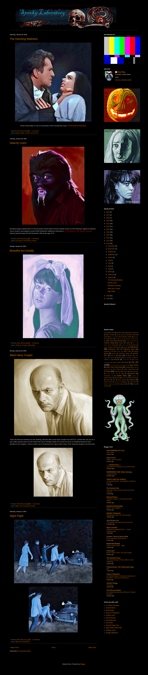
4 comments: (36, 504)
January (111, 277)
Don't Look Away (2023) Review (116, 538)
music (126, 362)
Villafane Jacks (111, 630)
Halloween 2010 (113, 349)
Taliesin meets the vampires (116, 479)
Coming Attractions (131, 341)
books (106, 337)
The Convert (110, 452)
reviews (125, 371)
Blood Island (132, 334)
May (109, 266)
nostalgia (128, 367)
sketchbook (131, 373)
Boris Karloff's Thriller (125, 337)
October (111, 252)
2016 (108, 226)
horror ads (127, 351)
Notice (134, 367)
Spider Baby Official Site (114, 628)
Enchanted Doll (111, 620)
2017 (108, 223)
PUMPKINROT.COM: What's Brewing (119, 472)
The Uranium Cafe (113, 488)
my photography (122, 365)
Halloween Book (129, 349)
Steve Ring (121, 72)
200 (108, 569)
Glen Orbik (109, 623)
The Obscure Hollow (114, 590)
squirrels (117, 377)
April (109, 269)
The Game (110, 585)
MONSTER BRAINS (113, 544)
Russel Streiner (111, 373)
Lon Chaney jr (129, 357)
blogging (119, 334)
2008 (108, 298)
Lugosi (124, 359)
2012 (108, 238)
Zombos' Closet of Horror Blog (117, 536)
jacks (120, 355)
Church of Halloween (112, 613)
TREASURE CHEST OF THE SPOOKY (119, 515)
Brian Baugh (110, 610)
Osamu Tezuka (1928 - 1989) (116, 545)
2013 (108, 235)
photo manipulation (130, 369)
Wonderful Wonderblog (115, 506)
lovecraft (116, 359)
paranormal (107, 369)
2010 (108, 243)
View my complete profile (123, 80)
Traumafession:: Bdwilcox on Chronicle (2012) (121, 466)
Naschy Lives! (18, 142)
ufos (114, 379)
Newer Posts (14, 647)
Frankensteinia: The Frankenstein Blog (120, 567)
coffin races (110, 341)
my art (134, 362)
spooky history (108, 377)
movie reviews (117, 362)
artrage (112, 332)
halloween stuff (108, 351)
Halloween (134, 347)
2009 (108, 296)
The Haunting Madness (24, 38)
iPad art (112, 355)
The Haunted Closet (113, 558)
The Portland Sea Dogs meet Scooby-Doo (120, 522)
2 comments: (36, 131)
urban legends (122, 379)
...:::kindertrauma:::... (114, 465)
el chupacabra (114, 345)
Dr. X (134, 343)
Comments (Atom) (25, 651)
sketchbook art (108, 375)
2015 (108, 229)
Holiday (118, 351)
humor (114, 353)
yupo (134, 384)
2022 (108, 212)
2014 (108, 232)
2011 (108, 241)
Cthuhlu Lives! (110, 615)
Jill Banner (18, 345)
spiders (134, 375)
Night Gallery (134, 365)
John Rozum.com (113, 520)
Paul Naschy (27, 240)
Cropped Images (112, 474)
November (111, 249)
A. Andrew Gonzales (112, 605)
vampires (132, 380)
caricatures (118, 338)
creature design (109, 343)
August (110, 257)
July (109, 260)
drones (106, 345)
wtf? (128, 384)
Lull (130, 359)
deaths (128, 343)
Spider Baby (31, 345)
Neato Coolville (112, 527)
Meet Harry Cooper (21, 355)
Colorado (120, 341)
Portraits (27, 133)
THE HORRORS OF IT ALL (116, 450)
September (112, 254)
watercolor (133, 382)
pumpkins (117, 371)
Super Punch (111, 458)
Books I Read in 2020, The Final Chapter (119, 552)
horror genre (19, 240)
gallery (105, 347)
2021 (108, 215)
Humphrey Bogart (124, 353)
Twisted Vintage (112, 583)
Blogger (82, 664)
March (110, 272)
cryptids (121, 343)
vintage (117, 382)
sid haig (121, 373)
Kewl (111, 357)
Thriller (108, 379)
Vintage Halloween (112, 633)
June (110, 263)
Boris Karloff (113, 337)
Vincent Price (34, 133)
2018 (108, 220)
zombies (106, 386)
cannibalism (109, 338)
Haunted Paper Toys (112, 625)
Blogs (125, 334)
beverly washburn (133, 332)
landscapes (118, 357)
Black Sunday (110, 334)
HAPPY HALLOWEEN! (114, 508)
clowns (136, 338)
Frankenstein (132, 345)
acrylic (106, 332)
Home (54, 647)
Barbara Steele (19, 133)
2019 (108, 218)
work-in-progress (120, 384)
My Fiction (113, 365)
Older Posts (92, 647)
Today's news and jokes (114, 459)
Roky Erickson (134, 371)
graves (125, 347)
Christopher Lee (128, 338)
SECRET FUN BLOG (114, 513)
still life (124, 377)
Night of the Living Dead (22, 506)
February (111, 274)
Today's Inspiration (113, 574)
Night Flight (16, 515)
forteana (123, 345)
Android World (110, 608)
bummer (136, 337)
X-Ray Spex (111, 551)
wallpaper (124, 382)
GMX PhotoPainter (115, 347)
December (111, 246)
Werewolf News (112, 497)
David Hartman (111, 618)
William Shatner (108, 384)
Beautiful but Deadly (22, 250)
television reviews (133, 377)
